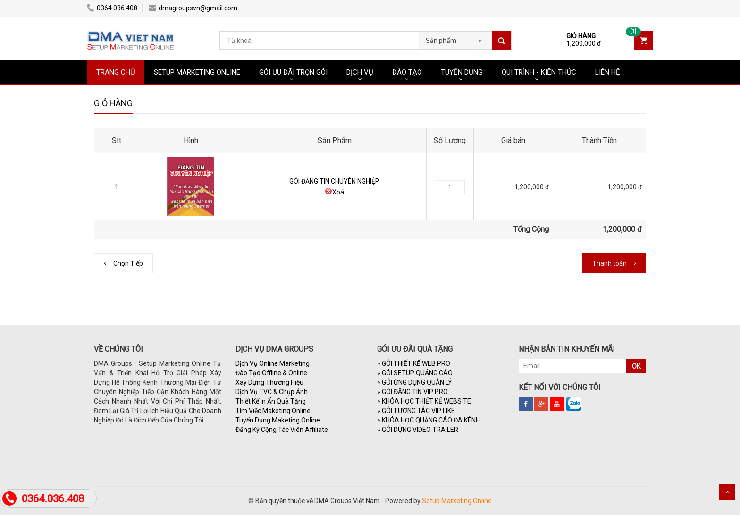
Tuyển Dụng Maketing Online (277, 420)
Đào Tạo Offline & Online (271, 373)
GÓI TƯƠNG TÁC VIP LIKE (416, 410)
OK (636, 366)
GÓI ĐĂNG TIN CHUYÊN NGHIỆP (334, 181)
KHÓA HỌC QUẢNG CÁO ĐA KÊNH (428, 420)
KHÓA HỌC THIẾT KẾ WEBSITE (424, 401)
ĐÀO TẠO (407, 72)
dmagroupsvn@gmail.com (193, 8)
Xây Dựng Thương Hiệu (269, 382)
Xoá (334, 192)
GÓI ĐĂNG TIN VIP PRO (412, 392)
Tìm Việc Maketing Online (273, 410)
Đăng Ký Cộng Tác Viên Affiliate (281, 429)
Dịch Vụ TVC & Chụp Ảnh (271, 392)
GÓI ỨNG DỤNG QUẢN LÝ (414, 382)
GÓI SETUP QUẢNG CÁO (415, 373)
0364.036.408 (112, 8)
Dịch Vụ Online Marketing (272, 363)
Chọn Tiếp (128, 263)
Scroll (727, 492)
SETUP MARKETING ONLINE (197, 72)
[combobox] (455, 37)
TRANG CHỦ (115, 72)
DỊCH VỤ (359, 72)
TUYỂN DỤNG (462, 72)
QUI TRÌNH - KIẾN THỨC (539, 72)
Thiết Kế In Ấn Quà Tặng (270, 401)
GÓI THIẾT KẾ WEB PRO (413, 363)
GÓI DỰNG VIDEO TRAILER (417, 429)
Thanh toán (609, 263)
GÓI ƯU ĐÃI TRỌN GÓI (293, 72)
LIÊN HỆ (607, 72)
